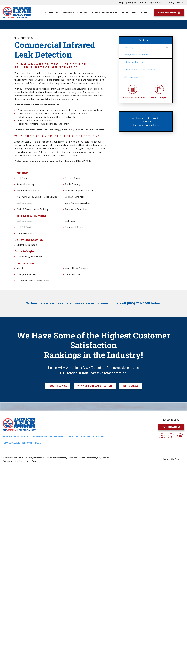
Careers (85, 436)
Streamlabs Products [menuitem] (104, 13)
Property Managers (127, 2)
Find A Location (169, 12)
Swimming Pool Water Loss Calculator (54, 436)
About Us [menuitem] (145, 13)
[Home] (17, 12)
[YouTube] (180, 436)
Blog (38, 442)
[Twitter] (171, 436)
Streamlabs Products (15, 436)
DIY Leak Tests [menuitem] (129, 13)
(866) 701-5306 (176, 2)
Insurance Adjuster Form (150, 2)
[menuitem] (144, 47)
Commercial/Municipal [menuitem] (75, 13)
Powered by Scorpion (173, 459)
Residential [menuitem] (51, 13)
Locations (99, 436)
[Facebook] (162, 436)
